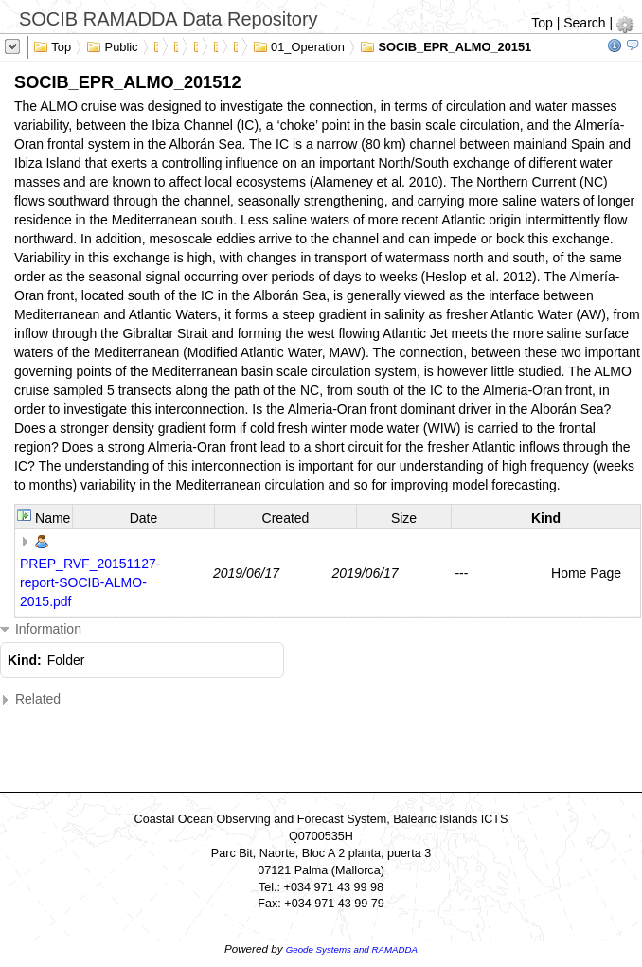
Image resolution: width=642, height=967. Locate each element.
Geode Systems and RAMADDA (352, 949)
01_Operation (299, 45)
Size (404, 518)
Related (30, 699)
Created (286, 518)
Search (584, 22)
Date (144, 518)
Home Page (586, 573)
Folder (66, 660)
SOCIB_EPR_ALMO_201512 (449, 45)
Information (40, 629)
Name (52, 518)
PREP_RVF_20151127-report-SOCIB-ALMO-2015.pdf (90, 582)
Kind (546, 518)
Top (542, 22)
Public (112, 45)
